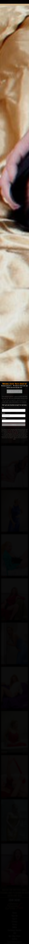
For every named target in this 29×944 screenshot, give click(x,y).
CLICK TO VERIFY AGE (14, 391)
